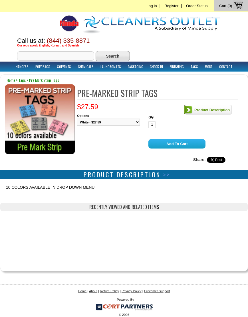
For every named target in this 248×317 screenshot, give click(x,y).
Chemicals (86, 66)
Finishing (177, 66)
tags (22, 80)
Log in (151, 6)
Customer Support (157, 291)
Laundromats (110, 66)
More (208, 66)
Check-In (156, 66)
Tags (194, 66)
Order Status (196, 6)
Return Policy (109, 291)
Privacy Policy (132, 291)
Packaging (135, 66)
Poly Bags (42, 66)
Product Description (212, 110)
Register (171, 6)
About (93, 291)
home (11, 80)
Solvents (64, 66)
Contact (225, 66)
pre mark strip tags (44, 80)
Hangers (22, 66)
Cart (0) (231, 6)
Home (82, 291)
